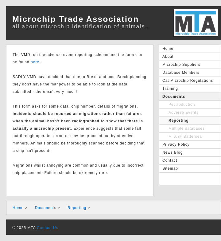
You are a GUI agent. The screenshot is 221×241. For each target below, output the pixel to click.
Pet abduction (182, 104)
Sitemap (170, 168)
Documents (173, 96)
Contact (169, 160)
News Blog (172, 152)
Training (170, 88)
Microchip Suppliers (181, 64)
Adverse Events (184, 112)
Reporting (179, 120)
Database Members (181, 72)
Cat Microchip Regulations (187, 80)
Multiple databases (187, 128)
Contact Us (47, 228)
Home (167, 48)
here (35, 62)
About (167, 56)
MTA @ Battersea (185, 136)
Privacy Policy (176, 144)
